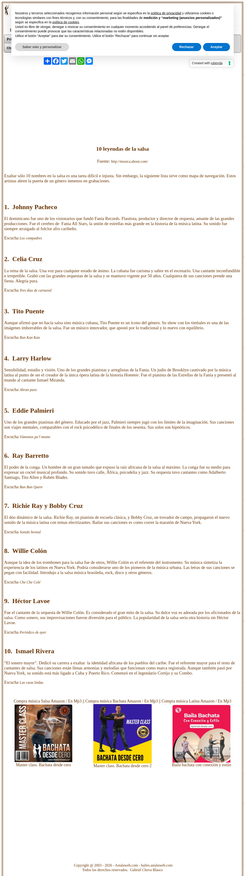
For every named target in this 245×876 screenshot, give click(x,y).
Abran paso (29, 390)
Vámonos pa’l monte (35, 437)
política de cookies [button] (65, 22)
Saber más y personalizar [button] (42, 47)
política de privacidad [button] (166, 13)
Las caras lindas (32, 682)
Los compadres (30, 238)
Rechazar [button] (186, 47)
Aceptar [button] (216, 47)
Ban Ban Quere (31, 487)
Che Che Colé (30, 582)
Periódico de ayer (33, 632)
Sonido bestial (30, 532)
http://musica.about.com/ (129, 161)
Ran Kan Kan (30, 337)
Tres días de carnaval (36, 290)
